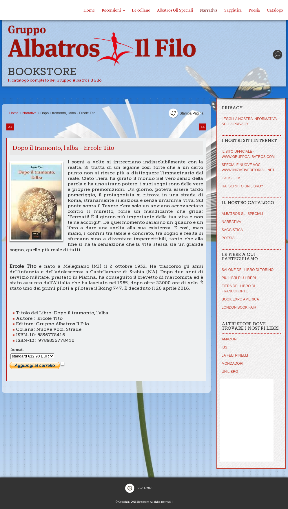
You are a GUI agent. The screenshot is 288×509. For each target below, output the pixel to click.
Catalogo (275, 10)
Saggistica (233, 10)
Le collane (141, 10)
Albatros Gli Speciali (175, 10)
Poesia (254, 10)
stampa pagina (191, 113)
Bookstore (42, 71)
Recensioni (113, 10)
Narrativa (208, 10)
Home (89, 10)
